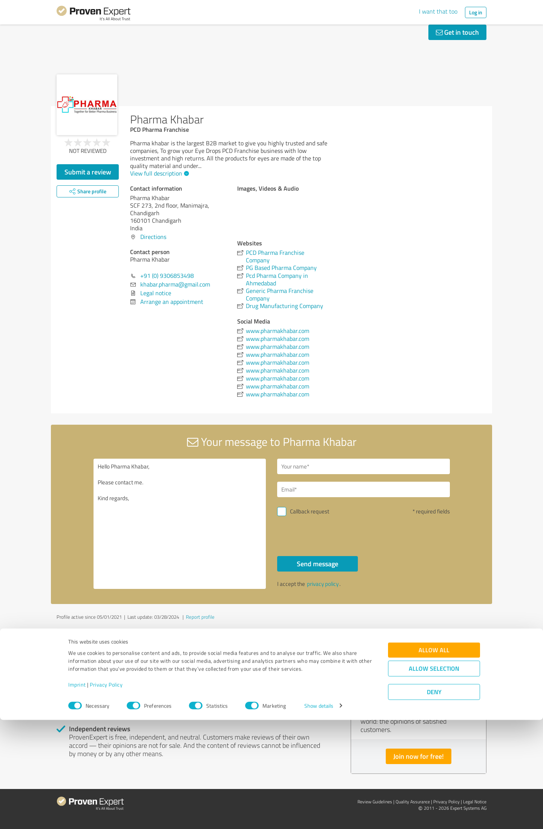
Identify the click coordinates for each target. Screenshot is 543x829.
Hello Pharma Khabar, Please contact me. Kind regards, (180, 524)
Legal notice (155, 293)
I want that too (438, 11)
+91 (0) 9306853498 (167, 275)
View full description (158, 173)
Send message (317, 564)
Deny (434, 801)
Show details (318, 814)
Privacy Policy (106, 793)
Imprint (77, 793)
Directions (153, 237)
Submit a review (87, 172)
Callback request (309, 511)
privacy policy (323, 584)
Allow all (434, 759)
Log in (475, 12)
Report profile (200, 616)
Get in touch (457, 32)
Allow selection (434, 777)
